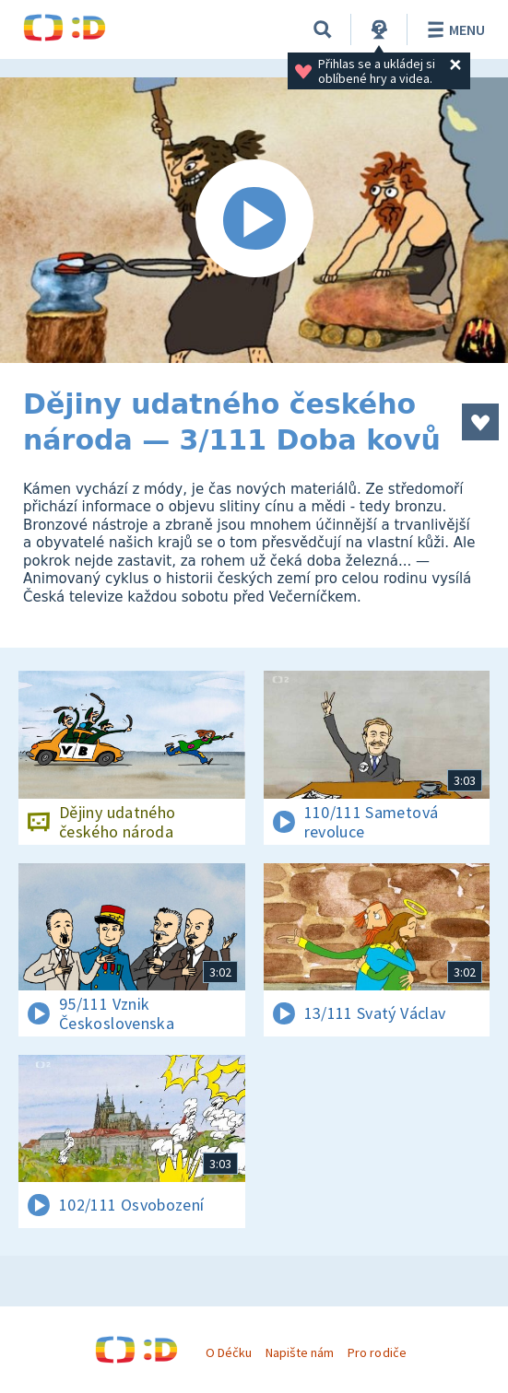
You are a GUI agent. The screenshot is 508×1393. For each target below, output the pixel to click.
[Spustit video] (254, 220)
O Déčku (229, 1352)
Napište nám (300, 1352)
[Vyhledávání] (322, 29)
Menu (453, 29)
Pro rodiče (377, 1352)
